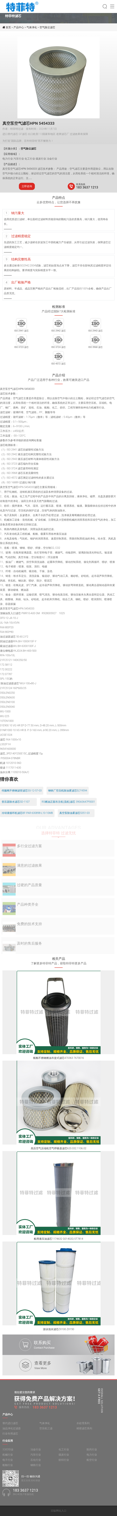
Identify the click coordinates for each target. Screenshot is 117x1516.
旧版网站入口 (58, 1510)
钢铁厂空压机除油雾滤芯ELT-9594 (67, 790)
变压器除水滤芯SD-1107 (16, 801)
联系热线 (80, 184)
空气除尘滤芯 (47, 27)
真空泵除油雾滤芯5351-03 (74, 812)
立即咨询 (27, 186)
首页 (9, 27)
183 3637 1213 (87, 187)
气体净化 (32, 27)
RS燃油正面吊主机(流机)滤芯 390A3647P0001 (68, 801)
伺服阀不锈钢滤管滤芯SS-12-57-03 (22, 790)
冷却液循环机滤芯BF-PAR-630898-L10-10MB (27, 812)
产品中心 (19, 27)
